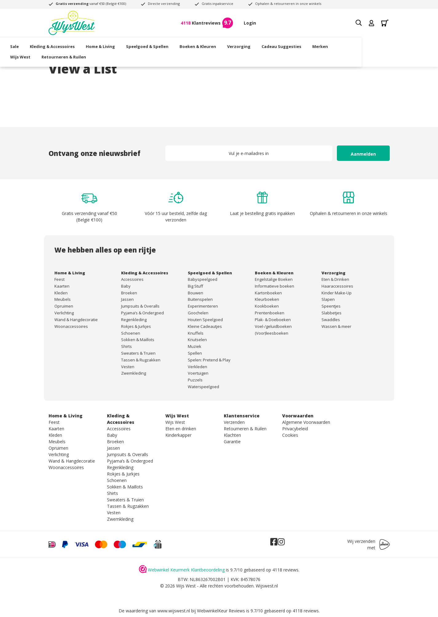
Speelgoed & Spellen (185, 44)
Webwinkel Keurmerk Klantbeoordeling (186, 570)
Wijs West (59, 55)
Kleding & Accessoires (90, 44)
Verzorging (277, 44)
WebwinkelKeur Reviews (221, 611)
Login (250, 23)
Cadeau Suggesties (320, 44)
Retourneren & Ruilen (102, 55)
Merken (358, 44)
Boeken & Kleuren (236, 44)
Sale (53, 44)
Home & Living (138, 44)
